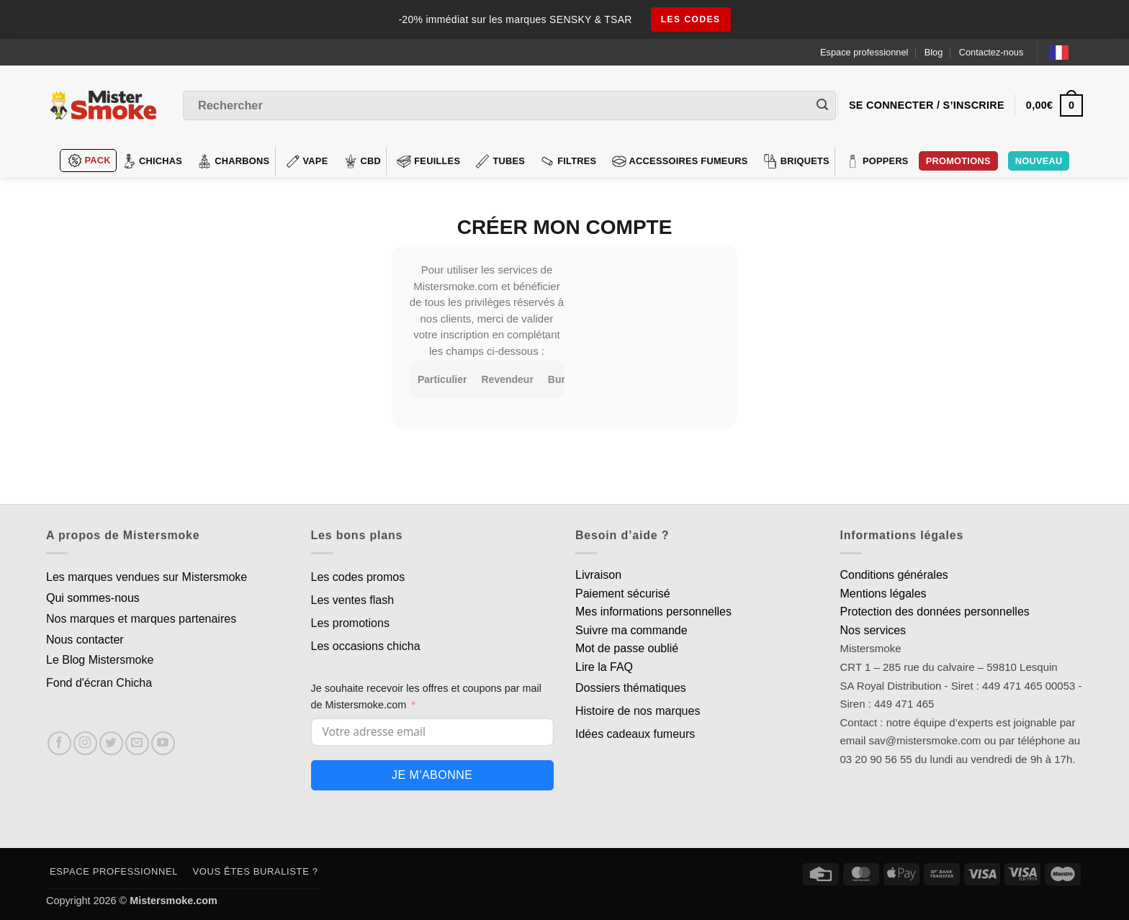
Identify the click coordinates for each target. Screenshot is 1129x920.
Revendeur (507, 379)
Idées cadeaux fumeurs (635, 734)
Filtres (568, 161)
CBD (362, 161)
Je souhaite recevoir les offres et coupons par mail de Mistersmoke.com (426, 696)
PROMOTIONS (958, 160)
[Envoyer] (822, 106)
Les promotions (350, 623)
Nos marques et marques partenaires (141, 619)
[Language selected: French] (1066, 52)
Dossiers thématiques (630, 688)
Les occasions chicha (365, 646)
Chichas (152, 161)
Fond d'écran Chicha (99, 683)
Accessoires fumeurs (680, 161)
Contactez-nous (991, 52)
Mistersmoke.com (173, 900)
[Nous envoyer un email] (137, 743)
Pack (89, 160)
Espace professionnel (864, 52)
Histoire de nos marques (637, 711)
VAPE (307, 161)
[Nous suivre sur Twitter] (111, 743)
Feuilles (428, 161)
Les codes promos (358, 577)
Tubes (500, 161)
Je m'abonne (432, 775)
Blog (934, 52)
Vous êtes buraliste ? (255, 871)
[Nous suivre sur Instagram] (85, 743)
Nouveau (1039, 160)
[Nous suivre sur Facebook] (59, 743)
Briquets (796, 161)
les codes (691, 19)
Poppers (877, 161)
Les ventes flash (353, 600)
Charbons (233, 161)
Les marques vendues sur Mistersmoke (146, 577)
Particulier (442, 379)
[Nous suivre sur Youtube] (163, 743)
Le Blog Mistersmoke (99, 660)
